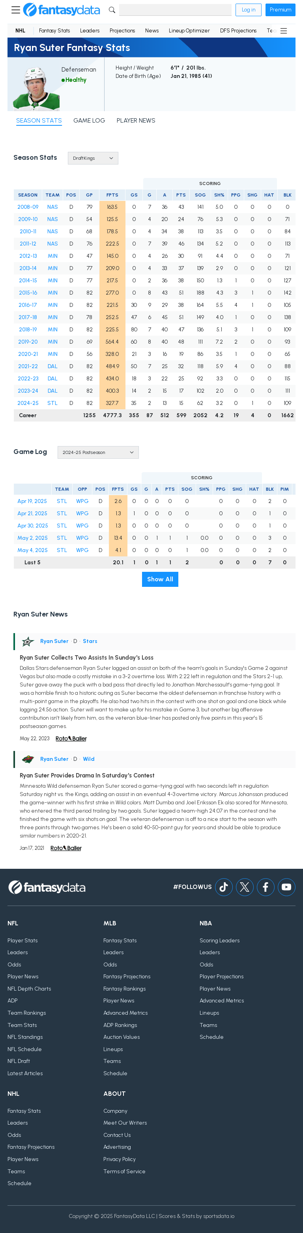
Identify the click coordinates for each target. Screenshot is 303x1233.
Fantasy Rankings (124, 988)
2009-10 (27, 219)
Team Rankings (26, 1013)
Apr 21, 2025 (32, 513)
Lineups (113, 1049)
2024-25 (28, 403)
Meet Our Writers (125, 1123)
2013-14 (28, 268)
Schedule (115, 1073)
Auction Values (121, 1037)
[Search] (175, 10)
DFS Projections (238, 31)
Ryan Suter (54, 641)
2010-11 (28, 231)
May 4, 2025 (32, 550)
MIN (53, 256)
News (152, 31)
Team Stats (22, 1025)
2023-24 (28, 391)
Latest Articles (25, 1073)
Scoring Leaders (219, 940)
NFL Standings (25, 1037)
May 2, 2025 (32, 538)
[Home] (61, 10)
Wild (89, 759)
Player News (22, 976)
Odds (14, 964)
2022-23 (28, 378)
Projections (122, 31)
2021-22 (28, 366)
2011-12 (28, 243)
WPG (82, 501)
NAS (52, 207)
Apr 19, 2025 (32, 501)
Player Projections (221, 976)
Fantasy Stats (54, 31)
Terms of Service (124, 1171)
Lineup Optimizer (189, 31)
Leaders (89, 31)
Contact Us (117, 1135)
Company (115, 1111)
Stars (90, 641)
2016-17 (28, 305)
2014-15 (28, 280)
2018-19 (28, 329)
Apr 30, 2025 (32, 525)
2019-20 (27, 342)
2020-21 (28, 354)
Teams (112, 1061)
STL (52, 403)
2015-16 (28, 292)
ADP (12, 1000)
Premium (280, 10)
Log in (248, 10)
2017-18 (28, 317)
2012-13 (28, 256)
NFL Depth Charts (29, 988)
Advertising (117, 1147)
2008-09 (27, 207)
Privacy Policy (119, 1159)
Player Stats (22, 940)
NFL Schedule (24, 1049)
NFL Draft (18, 1061)
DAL (53, 366)
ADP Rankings (120, 1025)
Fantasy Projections (126, 976)
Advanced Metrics (125, 1013)
